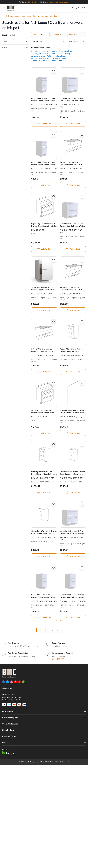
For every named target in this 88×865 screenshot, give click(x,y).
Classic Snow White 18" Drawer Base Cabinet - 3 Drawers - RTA (72, 472)
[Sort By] (76, 41)
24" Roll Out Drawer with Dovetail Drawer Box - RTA (71, 163)
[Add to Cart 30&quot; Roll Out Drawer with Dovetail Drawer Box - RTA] (44, 372)
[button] (15, 35)
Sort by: (72, 41)
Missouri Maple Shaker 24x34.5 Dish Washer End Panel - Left (72, 411)
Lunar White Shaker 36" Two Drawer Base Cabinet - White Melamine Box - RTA (72, 532)
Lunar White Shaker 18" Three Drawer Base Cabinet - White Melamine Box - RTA (43, 163)
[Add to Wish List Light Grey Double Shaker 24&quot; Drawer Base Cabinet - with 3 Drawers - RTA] (53, 196)
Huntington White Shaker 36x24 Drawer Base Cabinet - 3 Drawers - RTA (43, 472)
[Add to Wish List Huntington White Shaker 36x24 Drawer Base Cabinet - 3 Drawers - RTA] (53, 444)
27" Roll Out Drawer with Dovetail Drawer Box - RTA (71, 288)
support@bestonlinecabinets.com (59, 2)
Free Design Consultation (18, 653)
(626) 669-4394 (32, 2)
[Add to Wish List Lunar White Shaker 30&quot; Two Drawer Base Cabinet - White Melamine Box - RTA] (82, 71)
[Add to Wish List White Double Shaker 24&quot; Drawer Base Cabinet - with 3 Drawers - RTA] (53, 383)
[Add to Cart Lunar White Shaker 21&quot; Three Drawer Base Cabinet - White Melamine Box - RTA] (73, 618)
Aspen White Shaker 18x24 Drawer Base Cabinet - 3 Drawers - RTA (71, 350)
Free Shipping (13, 643)
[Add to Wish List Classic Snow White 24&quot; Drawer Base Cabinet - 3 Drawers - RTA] (53, 503)
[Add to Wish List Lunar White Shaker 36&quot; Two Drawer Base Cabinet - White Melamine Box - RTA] (82, 503)
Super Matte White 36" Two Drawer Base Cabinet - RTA (42, 288)
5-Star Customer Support (62, 653)
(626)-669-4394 (15, 700)
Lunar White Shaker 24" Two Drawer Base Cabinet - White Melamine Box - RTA (72, 224)
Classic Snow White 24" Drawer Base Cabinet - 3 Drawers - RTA (44, 532)
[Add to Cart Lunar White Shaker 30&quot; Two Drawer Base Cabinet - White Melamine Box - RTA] (73, 124)
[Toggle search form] (64, 8)
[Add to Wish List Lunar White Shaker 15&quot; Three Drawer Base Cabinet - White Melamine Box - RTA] (53, 567)
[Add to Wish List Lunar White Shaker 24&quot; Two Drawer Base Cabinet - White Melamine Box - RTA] (82, 196)
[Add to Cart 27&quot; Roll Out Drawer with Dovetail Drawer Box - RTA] (73, 310)
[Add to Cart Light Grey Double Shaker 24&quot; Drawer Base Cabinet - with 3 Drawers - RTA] (44, 249)
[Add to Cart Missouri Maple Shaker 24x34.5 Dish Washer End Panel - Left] (73, 433)
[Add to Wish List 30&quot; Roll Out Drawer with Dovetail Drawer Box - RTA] (53, 321)
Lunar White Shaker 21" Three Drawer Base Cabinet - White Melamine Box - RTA (72, 596)
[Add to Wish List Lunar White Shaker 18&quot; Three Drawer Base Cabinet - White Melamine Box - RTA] (53, 135)
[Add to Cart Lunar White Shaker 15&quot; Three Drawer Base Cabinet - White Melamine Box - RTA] (44, 618)
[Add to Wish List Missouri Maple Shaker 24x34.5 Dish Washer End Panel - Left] (82, 383)
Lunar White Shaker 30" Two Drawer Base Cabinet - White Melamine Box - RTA (72, 99)
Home (3, 16)
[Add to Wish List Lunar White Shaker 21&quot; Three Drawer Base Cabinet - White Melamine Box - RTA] (82, 567)
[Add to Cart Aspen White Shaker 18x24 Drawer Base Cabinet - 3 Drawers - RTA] (73, 372)
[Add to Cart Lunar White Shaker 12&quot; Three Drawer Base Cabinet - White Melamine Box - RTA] (44, 124)
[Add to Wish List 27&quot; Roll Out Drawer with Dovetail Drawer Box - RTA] (82, 260)
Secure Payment (58, 643)
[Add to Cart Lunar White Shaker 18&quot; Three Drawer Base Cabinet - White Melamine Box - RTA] (44, 185)
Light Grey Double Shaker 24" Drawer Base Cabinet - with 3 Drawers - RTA (43, 224)
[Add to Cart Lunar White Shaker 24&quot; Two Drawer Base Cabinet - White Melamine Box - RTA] (73, 249)
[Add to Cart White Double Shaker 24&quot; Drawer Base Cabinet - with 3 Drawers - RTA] (44, 433)
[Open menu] (3, 8)
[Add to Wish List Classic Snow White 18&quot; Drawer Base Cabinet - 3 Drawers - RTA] (82, 444)
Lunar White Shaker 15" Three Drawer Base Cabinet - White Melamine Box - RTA (43, 596)
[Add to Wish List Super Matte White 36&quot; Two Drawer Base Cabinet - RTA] (53, 260)
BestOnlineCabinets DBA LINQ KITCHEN (39, 762)
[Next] (62, 630)
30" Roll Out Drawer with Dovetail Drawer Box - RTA (42, 350)
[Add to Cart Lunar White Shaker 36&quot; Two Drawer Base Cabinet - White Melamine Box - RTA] (73, 556)
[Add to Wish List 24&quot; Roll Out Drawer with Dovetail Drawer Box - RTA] (82, 135)
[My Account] (77, 8)
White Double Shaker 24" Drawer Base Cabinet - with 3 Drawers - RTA (43, 411)
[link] (34, 630)
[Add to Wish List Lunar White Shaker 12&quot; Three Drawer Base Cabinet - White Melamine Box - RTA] (53, 71)
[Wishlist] (71, 8)
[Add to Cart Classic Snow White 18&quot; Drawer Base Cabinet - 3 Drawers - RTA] (73, 492)
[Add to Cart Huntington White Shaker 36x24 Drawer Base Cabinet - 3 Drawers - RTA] (44, 492)
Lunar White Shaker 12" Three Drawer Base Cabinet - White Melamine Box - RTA (43, 99)
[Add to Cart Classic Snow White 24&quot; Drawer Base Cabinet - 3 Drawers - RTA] (44, 556)
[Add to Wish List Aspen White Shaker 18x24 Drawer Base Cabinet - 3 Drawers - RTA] (82, 321)
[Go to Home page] (11, 8)
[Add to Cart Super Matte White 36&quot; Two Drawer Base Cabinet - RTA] (44, 310)
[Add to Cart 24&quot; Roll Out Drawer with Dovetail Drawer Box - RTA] (73, 185)
